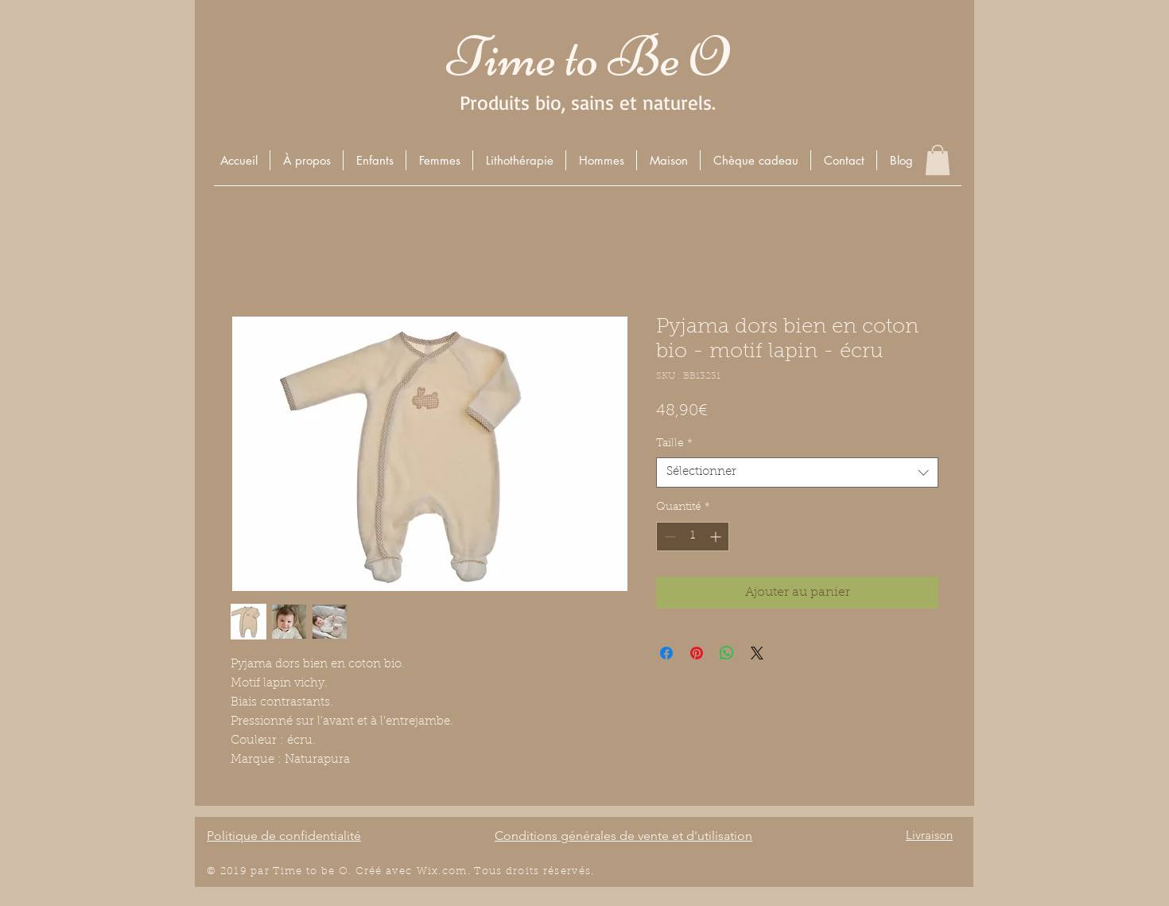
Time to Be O (587, 57)
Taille (674, 443)
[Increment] (717, 536)
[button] (374, 160)
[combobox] (797, 472)
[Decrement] (668, 536)
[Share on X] (757, 653)
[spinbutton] (692, 536)
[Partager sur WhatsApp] (726, 653)
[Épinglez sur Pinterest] (696, 653)
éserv (563, 871)
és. (587, 871)
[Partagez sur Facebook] (666, 653)
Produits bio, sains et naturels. (588, 102)
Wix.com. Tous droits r (483, 871)
